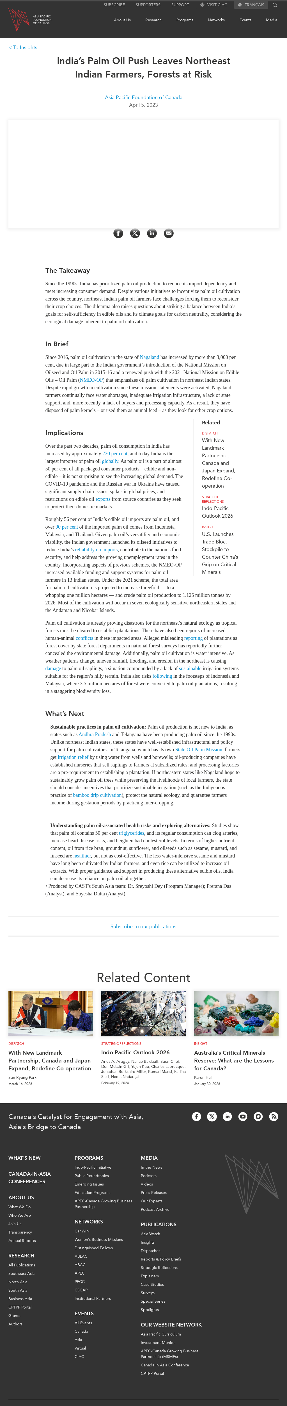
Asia (78, 1339)
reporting (193, 638)
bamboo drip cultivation (97, 795)
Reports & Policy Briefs (161, 1259)
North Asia (17, 1282)
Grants (14, 1315)
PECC (80, 1281)
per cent (119, 453)
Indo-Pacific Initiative (93, 1167)
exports (102, 499)
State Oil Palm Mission (198, 749)
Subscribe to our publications (143, 926)
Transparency (20, 1232)
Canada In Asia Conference (165, 1365)
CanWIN (82, 1231)
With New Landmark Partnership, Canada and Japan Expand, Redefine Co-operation (218, 463)
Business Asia (20, 1298)
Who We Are (19, 1215)
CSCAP (81, 1290)
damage (53, 668)
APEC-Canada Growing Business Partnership (103, 1204)
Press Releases (154, 1192)
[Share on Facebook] (118, 233)
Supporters (148, 5)
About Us (122, 20)
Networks (216, 20)
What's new (24, 1158)
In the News (151, 1167)
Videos (147, 1184)
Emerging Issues (89, 1184)
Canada (81, 1331)
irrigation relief (73, 757)
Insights (148, 1242)
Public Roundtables (92, 1175)
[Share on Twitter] (135, 233)
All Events (83, 1323)
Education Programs (92, 1192)
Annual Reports (22, 1240)
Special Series (153, 1301)
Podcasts (149, 1175)
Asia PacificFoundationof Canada (42, 20)
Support (180, 5)
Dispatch (210, 433)
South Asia (17, 1290)
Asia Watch (150, 1234)
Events (245, 20)
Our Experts (151, 1201)
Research (153, 20)
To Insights (25, 47)
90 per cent (67, 527)
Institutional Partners (93, 1298)
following (162, 676)
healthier (82, 856)
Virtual (80, 1348)
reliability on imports (96, 549)
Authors (15, 1324)
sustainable (190, 668)
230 (106, 453)
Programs (184, 20)
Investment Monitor (158, 1342)
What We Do (19, 1207)
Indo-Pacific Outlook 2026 (135, 1052)
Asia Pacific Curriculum (161, 1334)
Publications (158, 1224)
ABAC (80, 1264)
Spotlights (150, 1309)
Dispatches (150, 1250)
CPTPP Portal (19, 1307)
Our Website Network (171, 1325)
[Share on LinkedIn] (152, 233)
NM (91, 380)
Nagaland (149, 357)
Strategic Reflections (159, 1267)
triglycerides (131, 833)
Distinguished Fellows (94, 1248)
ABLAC (81, 1256)
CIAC (79, 1356)
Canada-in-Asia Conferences (29, 1178)
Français (254, 5)
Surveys (148, 1293)
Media (271, 20)
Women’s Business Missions (99, 1239)
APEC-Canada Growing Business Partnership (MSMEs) (169, 1354)
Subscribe (114, 5)
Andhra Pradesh (95, 734)
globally (110, 461)
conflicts (84, 638)
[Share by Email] (169, 233)
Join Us (14, 1223)
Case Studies (152, 1284)
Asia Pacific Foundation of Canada (143, 97)
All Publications (21, 1265)
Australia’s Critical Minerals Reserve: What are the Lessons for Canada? (234, 1060)
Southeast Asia (21, 1273)
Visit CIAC (213, 5)
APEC (80, 1273)
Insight (208, 527)
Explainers (150, 1276)
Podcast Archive (155, 1209)
